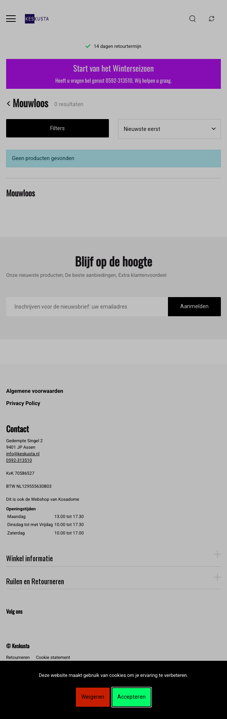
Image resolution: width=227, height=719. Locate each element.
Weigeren (92, 697)
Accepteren (131, 697)
